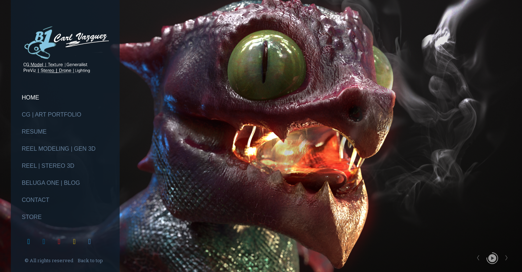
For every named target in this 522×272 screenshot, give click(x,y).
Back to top (91, 260)
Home (30, 97)
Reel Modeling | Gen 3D (59, 149)
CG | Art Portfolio (51, 114)
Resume (34, 132)
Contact (35, 200)
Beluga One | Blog (51, 183)
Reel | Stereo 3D (48, 166)
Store (32, 217)
